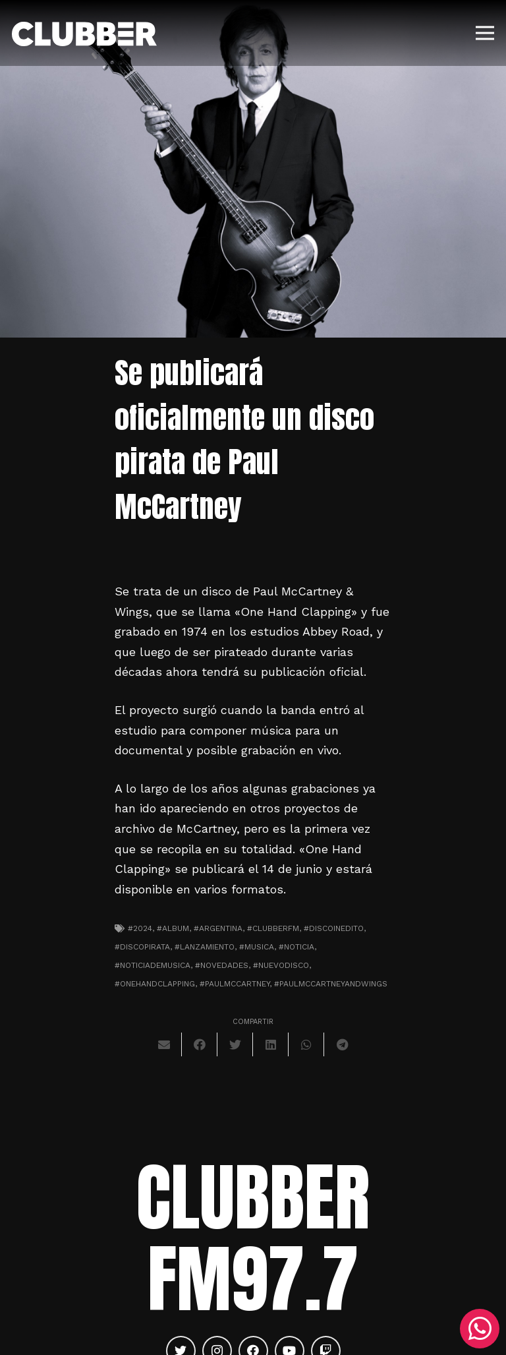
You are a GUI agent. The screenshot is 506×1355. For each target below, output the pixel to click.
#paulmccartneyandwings (330, 983)
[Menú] (485, 32)
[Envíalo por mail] (164, 1044)
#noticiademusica (152, 965)
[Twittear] (235, 1044)
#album (173, 928)
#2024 (140, 928)
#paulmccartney (234, 983)
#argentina (218, 928)
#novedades (221, 965)
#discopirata (142, 946)
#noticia (296, 946)
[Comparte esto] (199, 1044)
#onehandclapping (155, 983)
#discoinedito (334, 928)
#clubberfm (273, 928)
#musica (256, 946)
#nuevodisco (281, 965)
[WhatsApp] (479, 1328)
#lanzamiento (205, 946)
